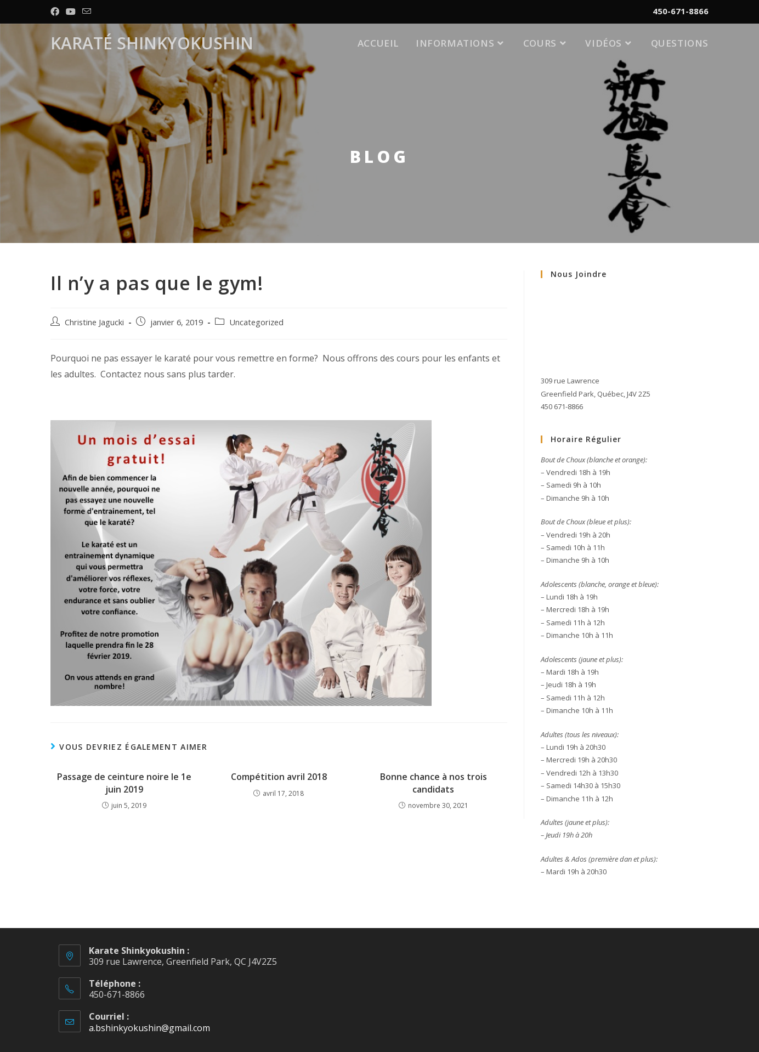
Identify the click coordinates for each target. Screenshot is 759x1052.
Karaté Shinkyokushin (151, 43)
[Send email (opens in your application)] (86, 11)
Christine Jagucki (94, 322)
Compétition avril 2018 (279, 777)
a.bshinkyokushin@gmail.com (149, 1028)
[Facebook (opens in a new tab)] (56, 11)
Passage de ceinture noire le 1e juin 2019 (124, 783)
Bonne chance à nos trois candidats (433, 783)
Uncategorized (256, 322)
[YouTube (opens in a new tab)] (71, 11)
